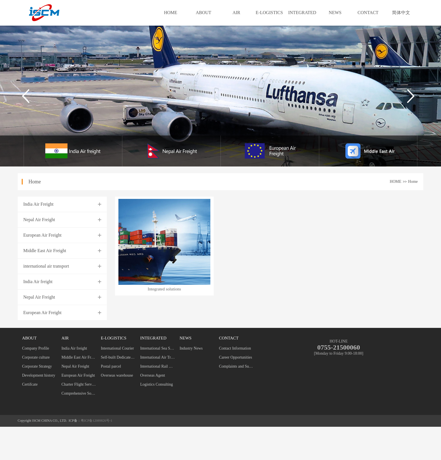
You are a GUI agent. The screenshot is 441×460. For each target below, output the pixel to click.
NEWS (335, 12)
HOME (170, 12)
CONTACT (367, 12)
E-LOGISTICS (269, 12)
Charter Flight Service (78, 384)
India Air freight (38, 281)
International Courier (117, 348)
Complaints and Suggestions (236, 366)
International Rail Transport (157, 366)
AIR (236, 12)
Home (413, 181)
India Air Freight (38, 204)
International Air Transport (157, 357)
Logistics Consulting (156, 384)
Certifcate (29, 384)
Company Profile (35, 348)
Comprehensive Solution (78, 393)
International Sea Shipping (157, 348)
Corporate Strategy (37, 366)
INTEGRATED (302, 12)
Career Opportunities (235, 357)
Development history (38, 375)
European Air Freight (42, 235)
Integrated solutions (164, 289)
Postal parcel (111, 366)
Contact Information (235, 348)
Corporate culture (36, 357)
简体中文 (401, 12)
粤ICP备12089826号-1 (96, 421)
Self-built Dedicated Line (118, 357)
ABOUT (203, 12)
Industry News (190, 348)
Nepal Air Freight (39, 219)
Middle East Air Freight (44, 250)
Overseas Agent (152, 375)
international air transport (46, 266)
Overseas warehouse (117, 375)
